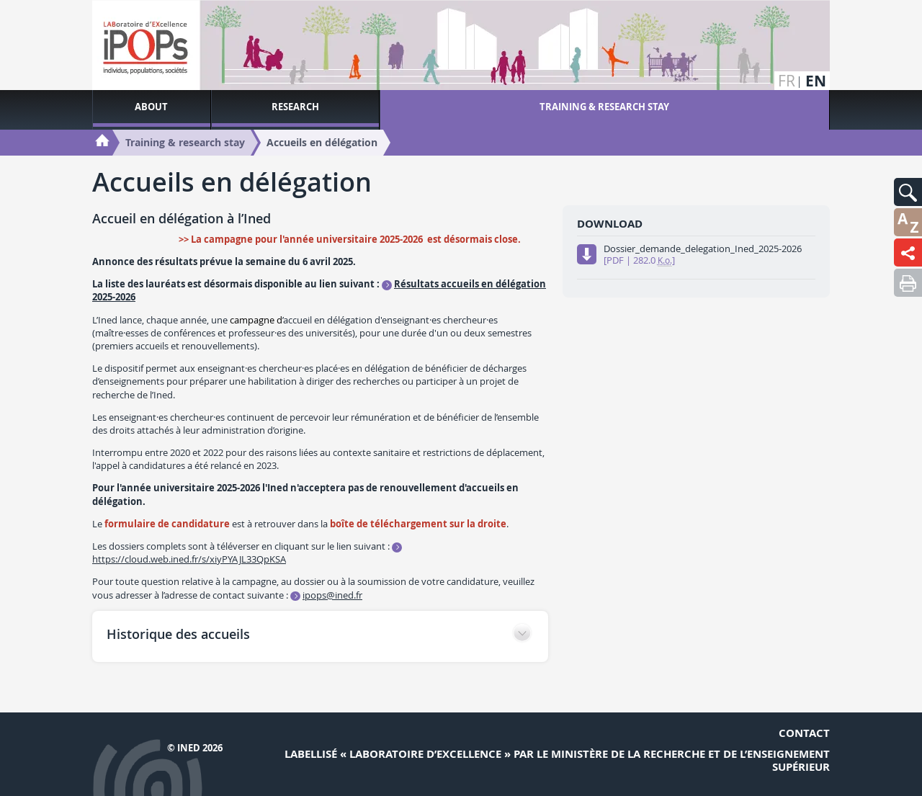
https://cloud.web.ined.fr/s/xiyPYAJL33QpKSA (189, 559)
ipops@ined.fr (332, 595)
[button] (908, 192)
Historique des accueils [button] (178, 634)
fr (786, 81)
